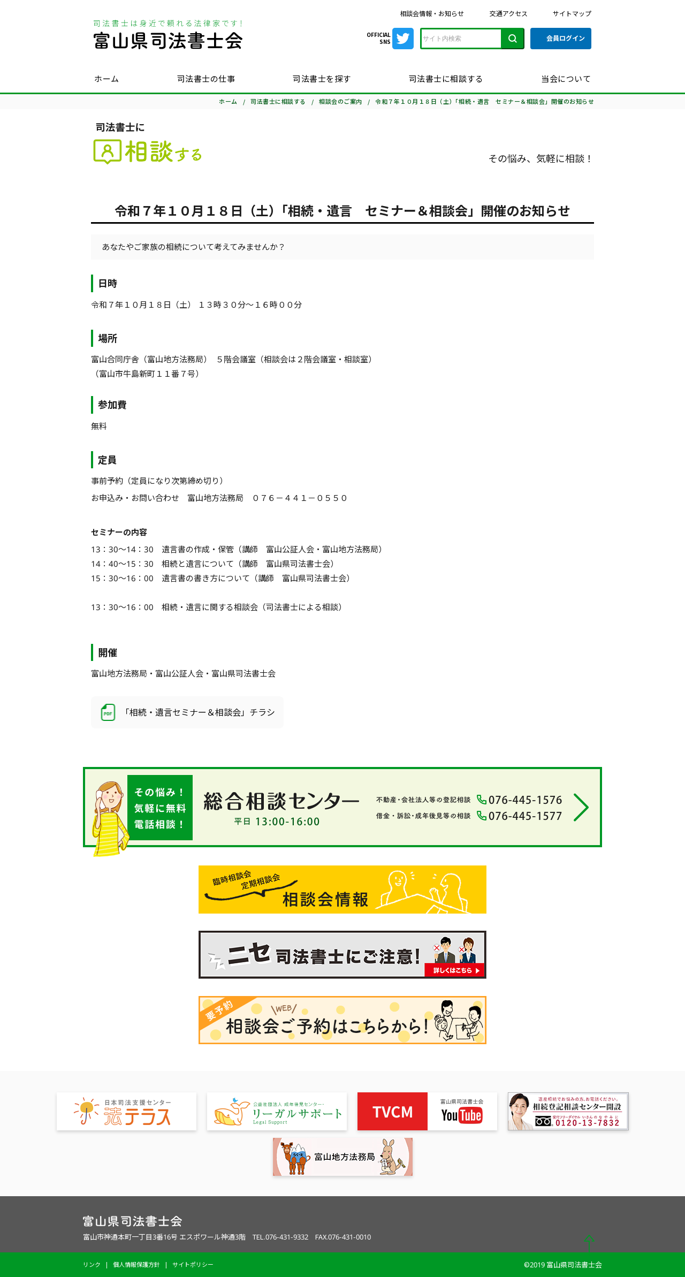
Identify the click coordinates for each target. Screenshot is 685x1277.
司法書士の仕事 (206, 78)
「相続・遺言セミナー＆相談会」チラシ (187, 712)
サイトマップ (572, 13)
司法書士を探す (322, 78)
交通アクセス (509, 13)
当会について (566, 78)
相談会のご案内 (340, 101)
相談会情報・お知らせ (432, 13)
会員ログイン (565, 38)
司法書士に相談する (446, 78)
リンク (92, 1264)
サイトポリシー (193, 1264)
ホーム (106, 78)
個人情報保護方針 (136, 1264)
